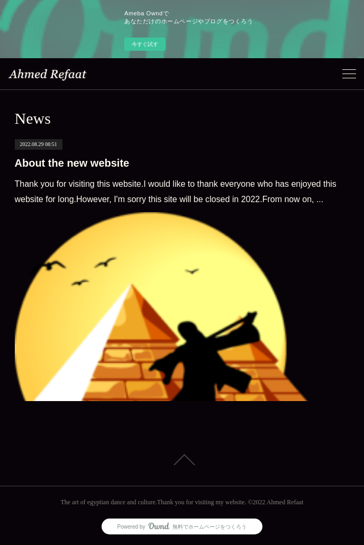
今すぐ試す (145, 44)
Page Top (182, 460)
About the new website (72, 163)
